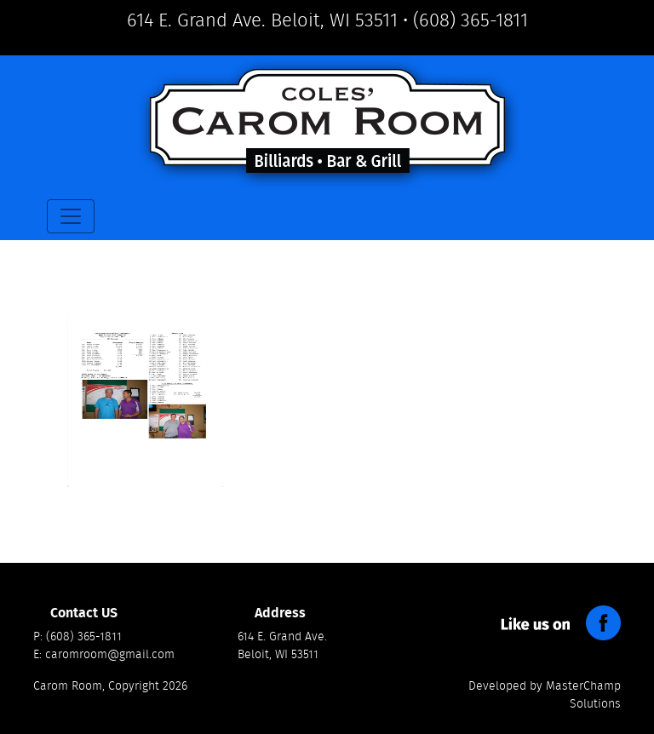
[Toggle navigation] (71, 216)
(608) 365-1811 (470, 20)
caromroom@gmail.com (110, 655)
